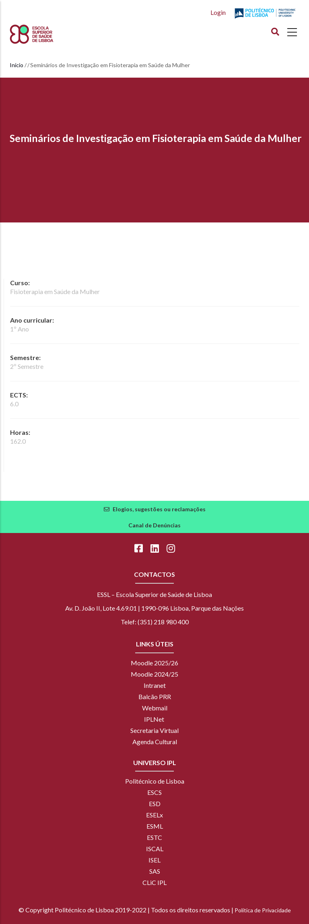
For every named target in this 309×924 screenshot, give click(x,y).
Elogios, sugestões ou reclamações (159, 509)
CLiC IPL (154, 882)
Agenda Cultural (154, 741)
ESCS (154, 792)
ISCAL (154, 848)
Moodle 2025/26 (154, 663)
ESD (155, 803)
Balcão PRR (154, 696)
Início (16, 65)
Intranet (155, 685)
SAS (154, 871)
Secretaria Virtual (154, 730)
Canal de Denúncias (154, 525)
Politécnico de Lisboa (154, 781)
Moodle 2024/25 (154, 674)
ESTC (154, 837)
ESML (154, 826)
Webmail (154, 708)
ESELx (154, 815)
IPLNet (154, 719)
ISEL (154, 860)
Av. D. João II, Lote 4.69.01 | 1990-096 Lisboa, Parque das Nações (154, 608)
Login (218, 12)
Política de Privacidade (263, 910)
